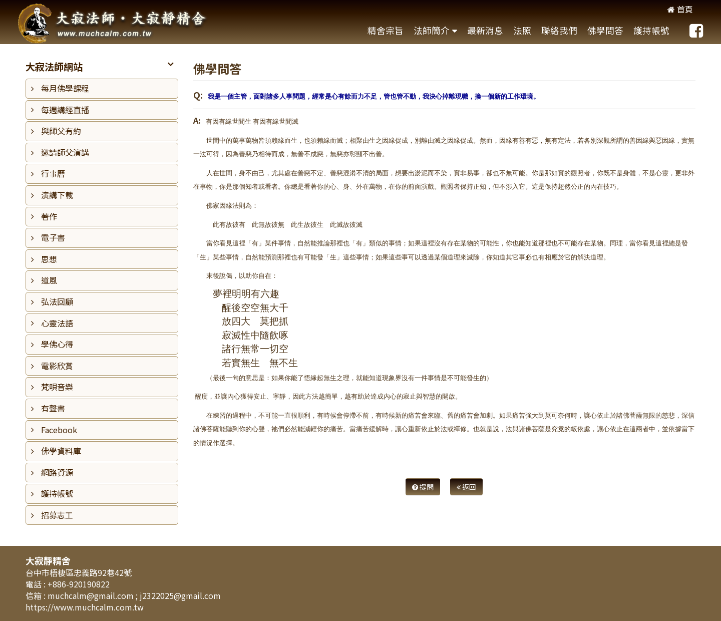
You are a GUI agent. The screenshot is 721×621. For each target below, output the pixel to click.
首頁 (680, 9)
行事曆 (53, 173)
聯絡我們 (559, 30)
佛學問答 (605, 30)
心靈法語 (57, 323)
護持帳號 (651, 30)
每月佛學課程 (65, 88)
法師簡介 (432, 30)
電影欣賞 (57, 366)
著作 (49, 216)
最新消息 (485, 30)
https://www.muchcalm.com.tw (85, 607)
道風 (49, 280)
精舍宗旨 (386, 30)
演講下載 (57, 195)
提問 (423, 487)
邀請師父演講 (65, 152)
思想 (49, 259)
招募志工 (57, 515)
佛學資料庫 (61, 451)
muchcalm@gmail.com (92, 595)
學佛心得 (57, 344)
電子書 (53, 237)
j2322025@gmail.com (180, 595)
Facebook (59, 430)
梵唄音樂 (57, 387)
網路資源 (57, 472)
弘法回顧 (57, 301)
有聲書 (53, 408)
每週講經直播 (65, 110)
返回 (466, 487)
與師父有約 (61, 131)
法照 (522, 30)
